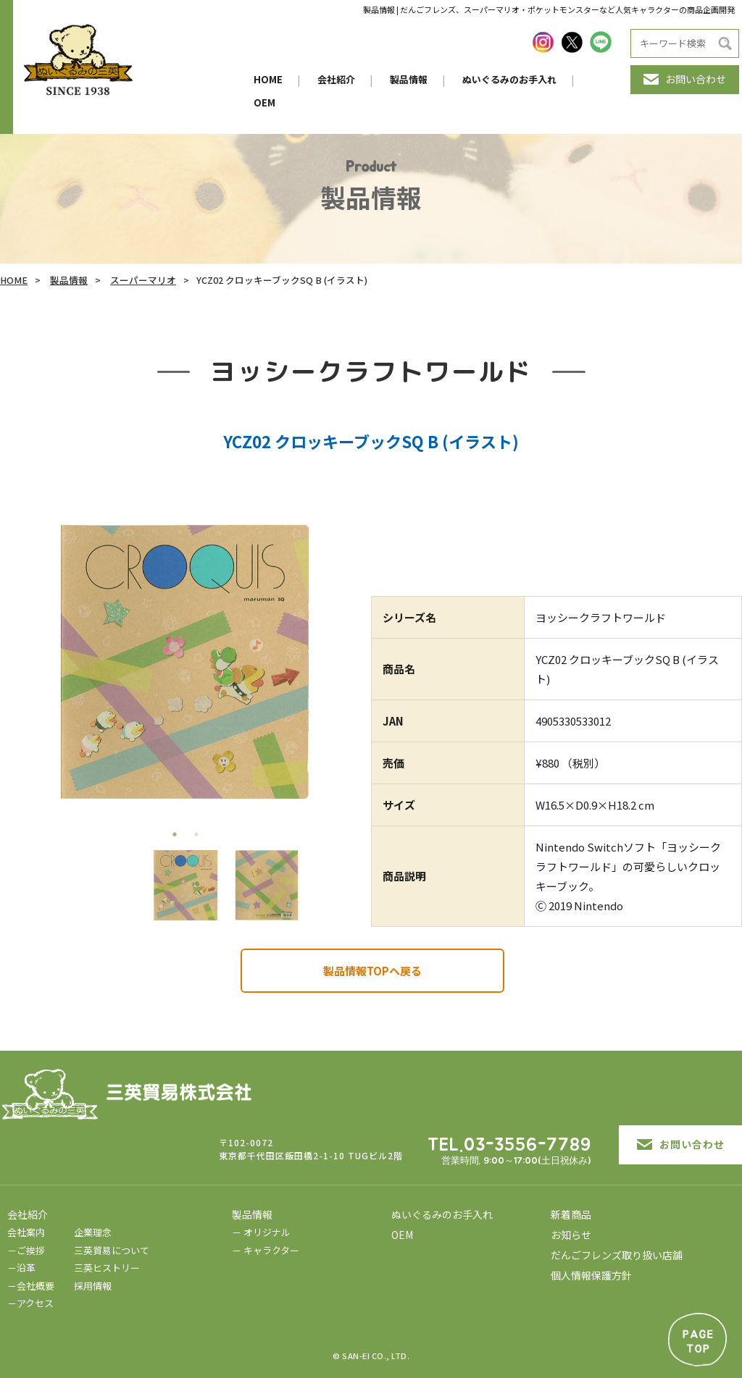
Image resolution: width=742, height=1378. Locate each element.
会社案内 (26, 1232)
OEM (264, 102)
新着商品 (571, 1214)
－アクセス (30, 1303)
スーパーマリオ (143, 280)
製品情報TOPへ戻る (372, 970)
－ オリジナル (261, 1232)
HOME (268, 79)
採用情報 (93, 1286)
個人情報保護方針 (591, 1275)
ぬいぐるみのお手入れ (509, 79)
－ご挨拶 (26, 1250)
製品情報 (409, 79)
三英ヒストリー (107, 1267)
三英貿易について (111, 1250)
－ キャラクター (265, 1250)
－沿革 (21, 1267)
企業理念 (93, 1232)
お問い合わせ (684, 79)
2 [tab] (196, 834)
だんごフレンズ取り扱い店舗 (617, 1255)
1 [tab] (174, 834)
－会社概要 (30, 1286)
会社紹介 (336, 79)
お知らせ (571, 1234)
